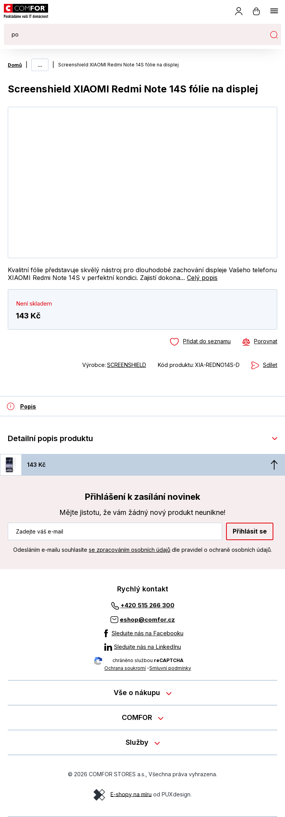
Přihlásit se (250, 531)
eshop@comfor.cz (147, 619)
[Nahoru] (274, 464)
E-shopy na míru (131, 794)
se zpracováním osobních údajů (129, 549)
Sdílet (270, 365)
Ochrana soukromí (125, 668)
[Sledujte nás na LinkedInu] (142, 647)
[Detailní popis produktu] (21, 406)
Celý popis (202, 278)
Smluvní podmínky (170, 668)
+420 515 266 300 (147, 605)
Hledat (274, 35)
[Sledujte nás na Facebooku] (142, 633)
